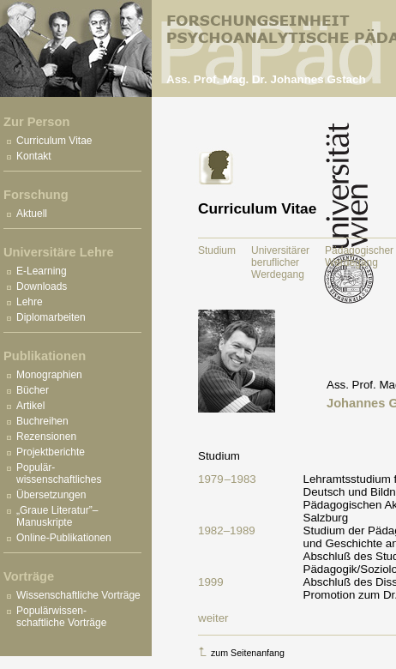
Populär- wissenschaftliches (58, 473)
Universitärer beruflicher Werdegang (280, 262)
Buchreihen (42, 421)
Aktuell (31, 214)
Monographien (49, 375)
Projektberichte (50, 452)
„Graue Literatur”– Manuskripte (57, 516)
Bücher (32, 390)
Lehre (29, 302)
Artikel (30, 406)
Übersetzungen (51, 495)
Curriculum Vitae (54, 141)
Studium (217, 250)
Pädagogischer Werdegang (359, 256)
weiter (213, 618)
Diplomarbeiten (51, 317)
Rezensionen (46, 437)
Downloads (41, 286)
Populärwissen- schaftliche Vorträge (61, 617)
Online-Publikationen (63, 538)
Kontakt (33, 156)
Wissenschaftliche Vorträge (78, 595)
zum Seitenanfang (241, 652)
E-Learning (41, 271)
